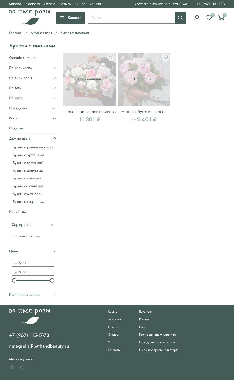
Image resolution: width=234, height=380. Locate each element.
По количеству (20, 67)
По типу (15, 87)
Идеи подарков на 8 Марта (158, 350)
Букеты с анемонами (29, 170)
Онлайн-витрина (22, 57)
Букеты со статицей (28, 186)
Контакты (96, 3)
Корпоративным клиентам (157, 334)
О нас (80, 3)
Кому (13, 118)
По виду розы (20, 77)
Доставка (32, 3)
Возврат (144, 319)
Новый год (17, 211)
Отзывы (65, 3)
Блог (142, 327)
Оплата (49, 3)
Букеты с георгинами (29, 201)
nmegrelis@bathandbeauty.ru (39, 346)
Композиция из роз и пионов (89, 112)
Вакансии (146, 311)
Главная (15, 32)
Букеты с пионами (27, 178)
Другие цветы (41, 32)
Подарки (16, 128)
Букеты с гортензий (28, 162)
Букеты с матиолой (28, 193)
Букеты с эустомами (28, 155)
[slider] (14, 280)
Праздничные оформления (158, 342)
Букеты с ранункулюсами (33, 147)
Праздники (18, 108)
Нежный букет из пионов (144, 112)
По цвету (16, 97)
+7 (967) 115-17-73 (210, 3)
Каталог (15, 3)
